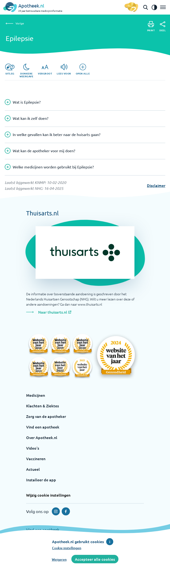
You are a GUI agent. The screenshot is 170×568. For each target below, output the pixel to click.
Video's (32, 448)
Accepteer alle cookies (95, 559)
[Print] (151, 26)
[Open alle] (83, 69)
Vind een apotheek (42, 426)
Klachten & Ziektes (42, 405)
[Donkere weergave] (26, 71)
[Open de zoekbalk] (145, 7)
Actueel (33, 469)
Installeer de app (41, 479)
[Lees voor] (64, 69)
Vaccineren (35, 458)
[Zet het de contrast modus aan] (154, 7)
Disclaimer (156, 185)
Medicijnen (35, 395)
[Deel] (162, 26)
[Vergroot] (45, 69)
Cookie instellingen (66, 548)
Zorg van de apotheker (46, 416)
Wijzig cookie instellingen (48, 495)
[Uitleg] (10, 69)
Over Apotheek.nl (41, 437)
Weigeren (59, 559)
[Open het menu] (163, 7)
